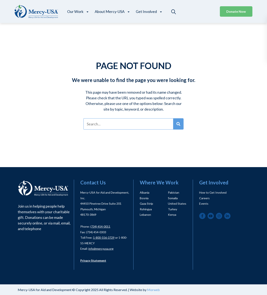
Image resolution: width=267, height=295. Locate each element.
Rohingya (146, 209)
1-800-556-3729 (104, 237)
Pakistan (173, 192)
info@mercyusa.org (100, 248)
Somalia (173, 198)
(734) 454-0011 (100, 226)
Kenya (172, 214)
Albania (144, 192)
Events (203, 203)
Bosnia (144, 198)
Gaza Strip (146, 203)
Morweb (153, 290)
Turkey (172, 209)
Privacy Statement (93, 260)
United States (177, 203)
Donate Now (236, 11)
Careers (204, 198)
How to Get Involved (213, 192)
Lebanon (145, 214)
